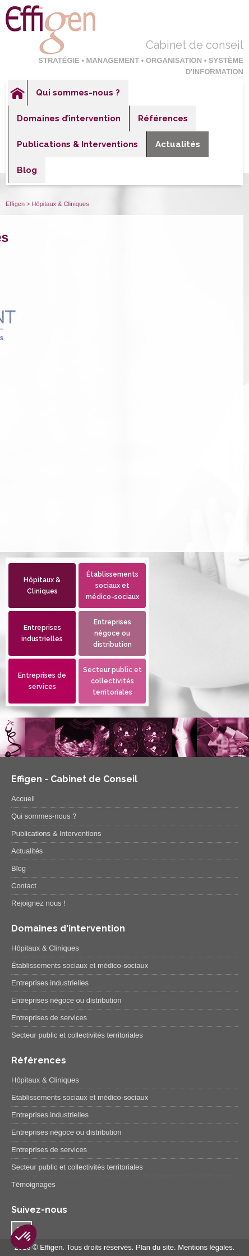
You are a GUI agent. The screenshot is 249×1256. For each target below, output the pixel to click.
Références (163, 118)
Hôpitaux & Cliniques (42, 585)
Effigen (15, 203)
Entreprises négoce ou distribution (112, 633)
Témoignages (33, 1184)
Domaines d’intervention (69, 118)
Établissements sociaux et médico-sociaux (112, 585)
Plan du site (155, 1247)
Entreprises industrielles (42, 633)
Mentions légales (205, 1247)
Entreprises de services (42, 681)
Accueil (17, 93)
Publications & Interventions (77, 144)
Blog (27, 170)
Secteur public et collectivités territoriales (112, 681)
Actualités (177, 144)
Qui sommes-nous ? (78, 93)
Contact (23, 886)
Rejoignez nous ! (38, 903)
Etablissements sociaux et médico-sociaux (79, 1097)
